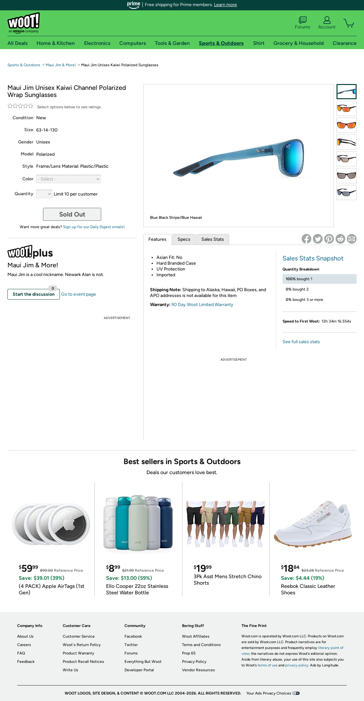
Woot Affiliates (195, 636)
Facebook (133, 636)
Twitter (131, 645)
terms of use (267, 665)
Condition (23, 118)
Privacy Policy (194, 661)
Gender (25, 142)
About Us (25, 636)
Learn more (225, 4)
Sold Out (72, 214)
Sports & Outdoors (23, 65)
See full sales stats (301, 342)
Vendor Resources (198, 670)
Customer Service (79, 636)
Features (157, 239)
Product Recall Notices (83, 661)
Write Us (70, 670)
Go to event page (78, 294)
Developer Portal (139, 670)
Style (27, 166)
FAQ (21, 653)
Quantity (24, 193)
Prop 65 (189, 653)
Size (28, 130)
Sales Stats (212, 239)
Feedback (26, 661)
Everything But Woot (143, 661)
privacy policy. (297, 665)
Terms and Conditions (201, 645)
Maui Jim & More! (61, 65)
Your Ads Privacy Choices (268, 693)
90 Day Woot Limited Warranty (202, 304)
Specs (183, 239)
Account (327, 23)
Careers (24, 645)
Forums (302, 23)
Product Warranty (78, 653)
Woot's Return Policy (82, 645)
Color (27, 179)
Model (27, 154)
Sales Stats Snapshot (313, 258)
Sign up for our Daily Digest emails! (94, 227)
